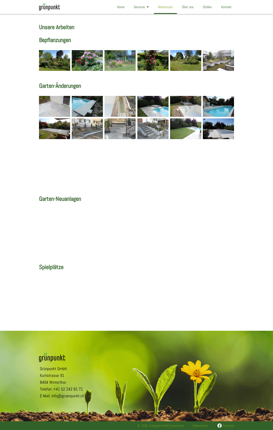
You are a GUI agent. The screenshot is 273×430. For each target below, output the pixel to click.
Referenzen (165, 7)
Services (141, 6)
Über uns (188, 7)
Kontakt (226, 7)
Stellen (207, 7)
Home (120, 7)
